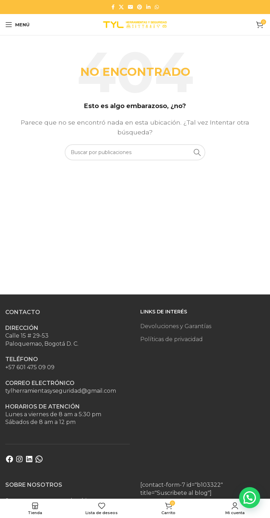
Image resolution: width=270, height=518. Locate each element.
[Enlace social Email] (130, 7)
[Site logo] (135, 24)
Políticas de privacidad (171, 339)
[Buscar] (135, 152)
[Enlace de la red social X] (121, 7)
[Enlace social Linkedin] (148, 7)
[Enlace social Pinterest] (139, 7)
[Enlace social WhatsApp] (157, 7)
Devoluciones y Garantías (175, 326)
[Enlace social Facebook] (113, 7)
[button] (249, 497)
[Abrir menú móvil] (17, 25)
